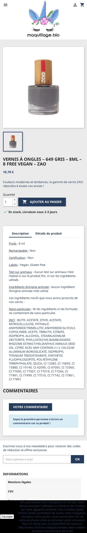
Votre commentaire (30, 407)
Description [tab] (20, 233)
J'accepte (7, 516)
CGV (10, 491)
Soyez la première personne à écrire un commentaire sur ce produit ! (38, 421)
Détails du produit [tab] (48, 233)
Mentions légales (19, 482)
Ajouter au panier (42, 202)
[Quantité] (7, 202)
